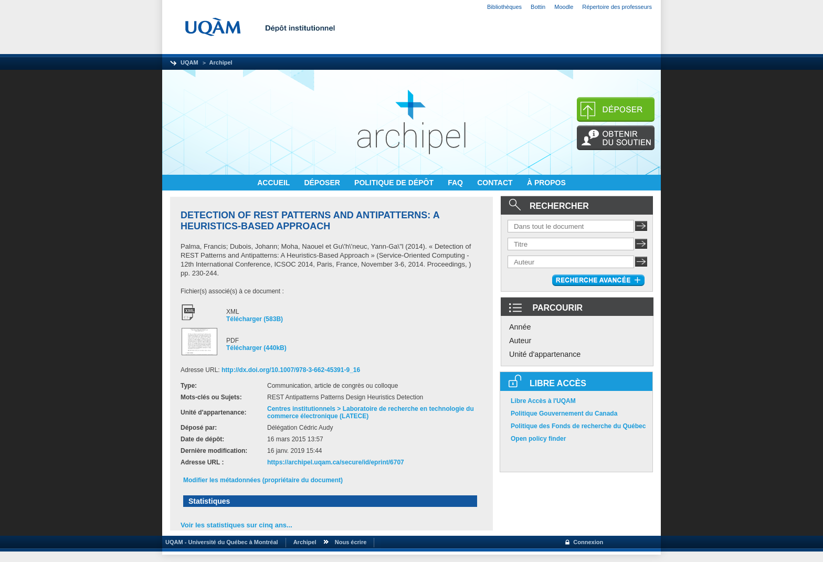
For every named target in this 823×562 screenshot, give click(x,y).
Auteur (520, 340)
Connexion (588, 542)
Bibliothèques (504, 7)
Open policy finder (538, 438)
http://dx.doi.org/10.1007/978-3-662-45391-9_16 (290, 370)
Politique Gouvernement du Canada (564, 413)
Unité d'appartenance (545, 354)
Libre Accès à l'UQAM (543, 401)
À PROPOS (546, 182)
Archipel (221, 62)
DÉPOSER (323, 182)
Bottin (538, 7)
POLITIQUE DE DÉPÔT (395, 182)
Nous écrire (351, 542)
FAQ (456, 182)
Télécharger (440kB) (256, 348)
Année (520, 327)
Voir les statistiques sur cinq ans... (236, 525)
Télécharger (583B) (254, 319)
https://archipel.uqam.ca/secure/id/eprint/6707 (335, 462)
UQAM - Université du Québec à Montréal (220, 542)
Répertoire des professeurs (617, 7)
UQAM (189, 62)
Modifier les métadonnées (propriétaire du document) (263, 480)
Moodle (563, 7)
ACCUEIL (274, 182)
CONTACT (495, 182)
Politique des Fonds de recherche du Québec (578, 426)
